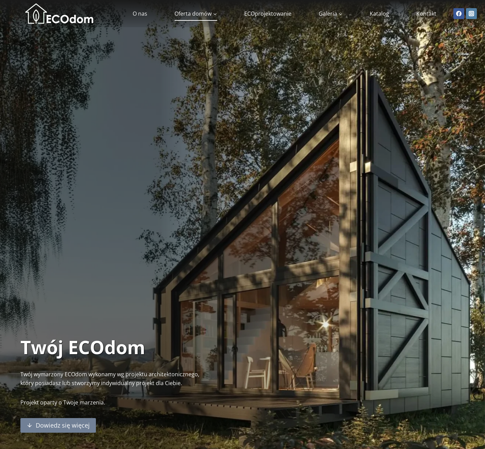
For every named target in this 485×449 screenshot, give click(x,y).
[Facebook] (458, 13)
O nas (140, 13)
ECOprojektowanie (267, 13)
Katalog (379, 13)
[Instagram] (471, 13)
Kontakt (426, 13)
